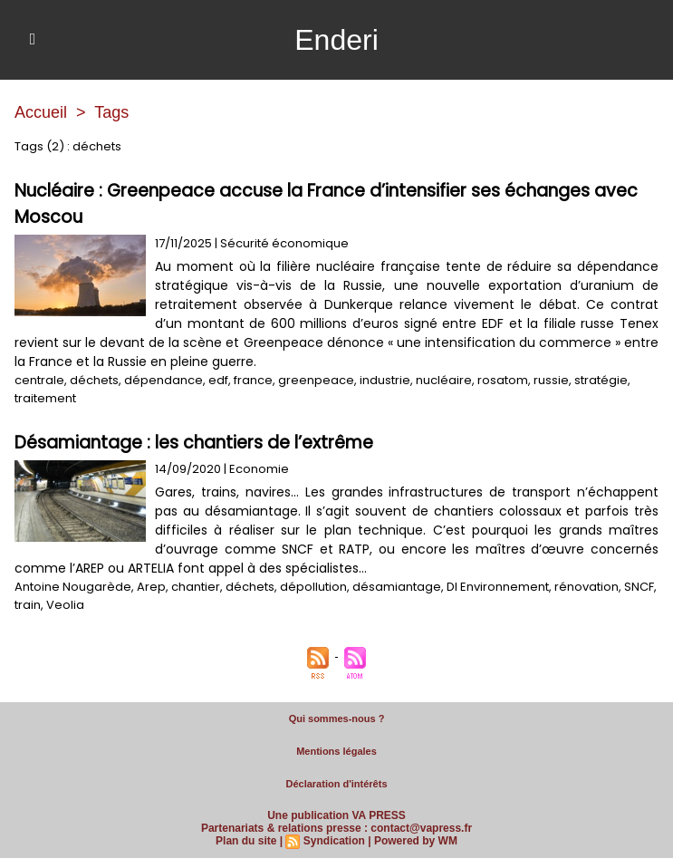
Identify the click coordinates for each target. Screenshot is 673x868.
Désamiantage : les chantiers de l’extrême (193, 442)
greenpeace (316, 380)
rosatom (502, 380)
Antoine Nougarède (72, 586)
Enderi (336, 40)
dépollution (313, 586)
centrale (39, 380)
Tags (111, 112)
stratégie (601, 380)
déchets (94, 380)
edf (218, 380)
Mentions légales (336, 751)
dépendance (163, 380)
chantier (195, 586)
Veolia (65, 604)
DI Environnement (498, 586)
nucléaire (444, 380)
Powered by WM (415, 840)
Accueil (40, 112)
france (253, 380)
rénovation (586, 586)
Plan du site (246, 840)
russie (551, 380)
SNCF (639, 586)
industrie (385, 380)
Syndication (334, 840)
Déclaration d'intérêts (336, 783)
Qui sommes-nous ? (337, 718)
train (27, 604)
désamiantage (396, 586)
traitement (45, 398)
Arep (151, 586)
